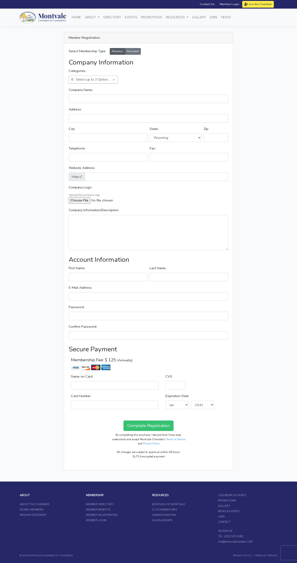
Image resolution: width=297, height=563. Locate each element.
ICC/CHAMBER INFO (164, 509)
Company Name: (81, 89)
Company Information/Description (94, 210)
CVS (168, 376)
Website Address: (82, 167)
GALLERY (224, 506)
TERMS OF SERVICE (266, 555)
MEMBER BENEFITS (98, 509)
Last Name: (158, 268)
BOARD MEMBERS (31, 509)
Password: (76, 307)
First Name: (77, 268)
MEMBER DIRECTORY (99, 504)
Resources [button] (176, 17)
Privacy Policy (151, 443)
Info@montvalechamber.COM (235, 542)
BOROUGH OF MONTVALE (168, 504)
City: (72, 128)
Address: (75, 109)
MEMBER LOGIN (96, 520)
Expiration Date (177, 396)
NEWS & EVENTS (228, 511)
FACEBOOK (225, 531)
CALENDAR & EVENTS (232, 495)
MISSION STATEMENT (33, 515)
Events (131, 17)
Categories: (77, 70)
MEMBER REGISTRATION (101, 515)
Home (76, 17)
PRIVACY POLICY (242, 555)
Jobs (213, 17)
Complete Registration (148, 425)
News (226, 17)
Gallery (199, 17)
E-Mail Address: (80, 287)
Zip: (206, 128)
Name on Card (82, 376)
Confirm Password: (83, 326)
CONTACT (224, 522)
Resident (133, 51)
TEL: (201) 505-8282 (231, 536)
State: (154, 128)
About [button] (91, 17)
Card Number (81, 396)
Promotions (151, 17)
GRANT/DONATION (164, 515)
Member (117, 51)
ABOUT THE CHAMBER (34, 504)
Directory (112, 17)
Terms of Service (175, 439)
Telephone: (77, 148)
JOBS (221, 516)
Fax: (153, 148)
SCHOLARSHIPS (162, 520)
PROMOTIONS (227, 500)
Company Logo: (80, 187)
